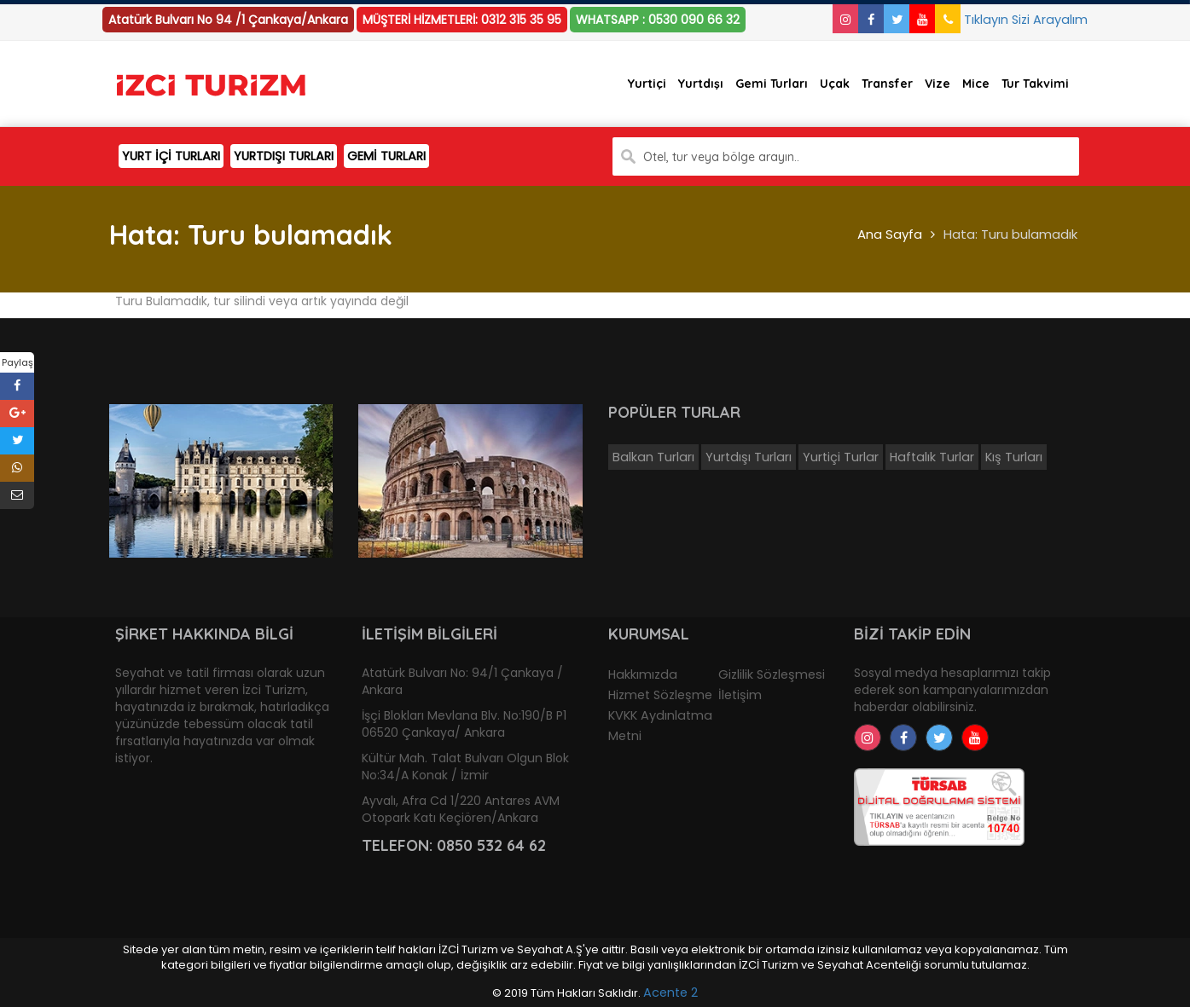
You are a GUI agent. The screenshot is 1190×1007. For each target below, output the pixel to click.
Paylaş (17, 362)
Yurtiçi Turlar (841, 457)
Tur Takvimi (1035, 83)
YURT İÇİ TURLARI (171, 156)
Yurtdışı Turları (748, 457)
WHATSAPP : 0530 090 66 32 (658, 19)
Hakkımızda (642, 674)
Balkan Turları (653, 457)
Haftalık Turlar (932, 457)
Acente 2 (670, 992)
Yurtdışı (700, 83)
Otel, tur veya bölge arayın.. (721, 157)
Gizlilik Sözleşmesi (771, 674)
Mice (976, 83)
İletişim (740, 694)
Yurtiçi (647, 83)
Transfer (887, 83)
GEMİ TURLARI (386, 156)
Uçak (835, 83)
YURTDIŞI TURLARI (284, 156)
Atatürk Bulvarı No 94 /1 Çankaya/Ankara (228, 19)
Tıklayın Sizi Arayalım (1011, 19)
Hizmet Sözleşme (660, 694)
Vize (937, 83)
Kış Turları (1013, 457)
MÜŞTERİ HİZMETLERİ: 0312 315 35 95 (462, 19)
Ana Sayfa (889, 234)
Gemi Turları (771, 83)
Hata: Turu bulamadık (1010, 234)
